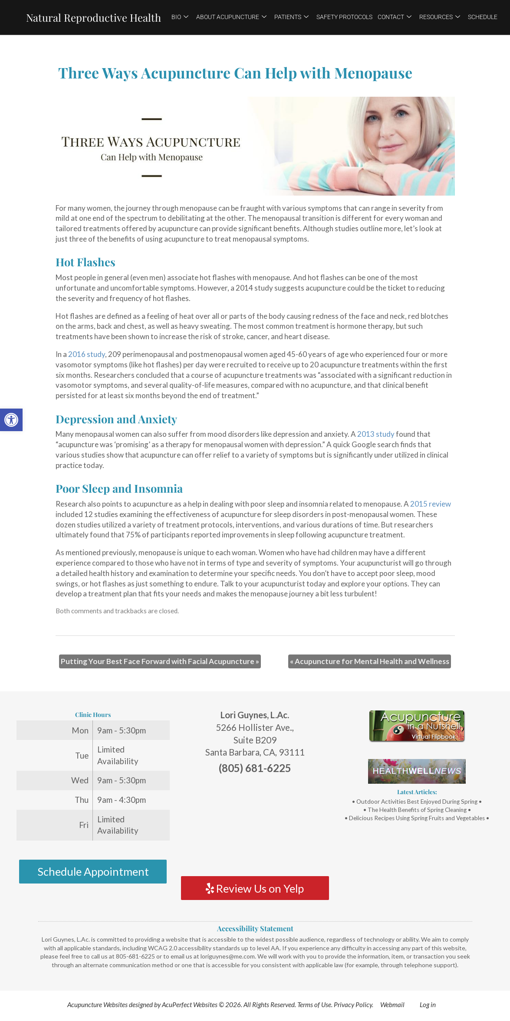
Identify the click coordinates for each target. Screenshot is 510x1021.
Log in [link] (428, 1004)
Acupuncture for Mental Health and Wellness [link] (369, 661)
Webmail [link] (392, 1004)
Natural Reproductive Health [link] (93, 17)
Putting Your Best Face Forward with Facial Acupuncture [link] (160, 661)
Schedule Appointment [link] (93, 871)
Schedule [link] (482, 16)
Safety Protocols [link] (344, 16)
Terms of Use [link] (314, 1004)
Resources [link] (439, 16)
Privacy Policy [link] (353, 1004)
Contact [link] (394, 16)
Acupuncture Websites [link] (97, 1004)
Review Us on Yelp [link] (255, 888)
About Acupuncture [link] (231, 16)
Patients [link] (291, 16)
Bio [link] (179, 16)
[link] (11, 420)
